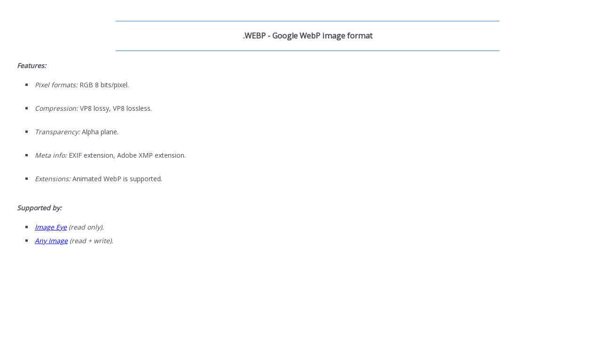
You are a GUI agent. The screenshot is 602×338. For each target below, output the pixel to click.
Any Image (51, 240)
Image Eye (51, 227)
